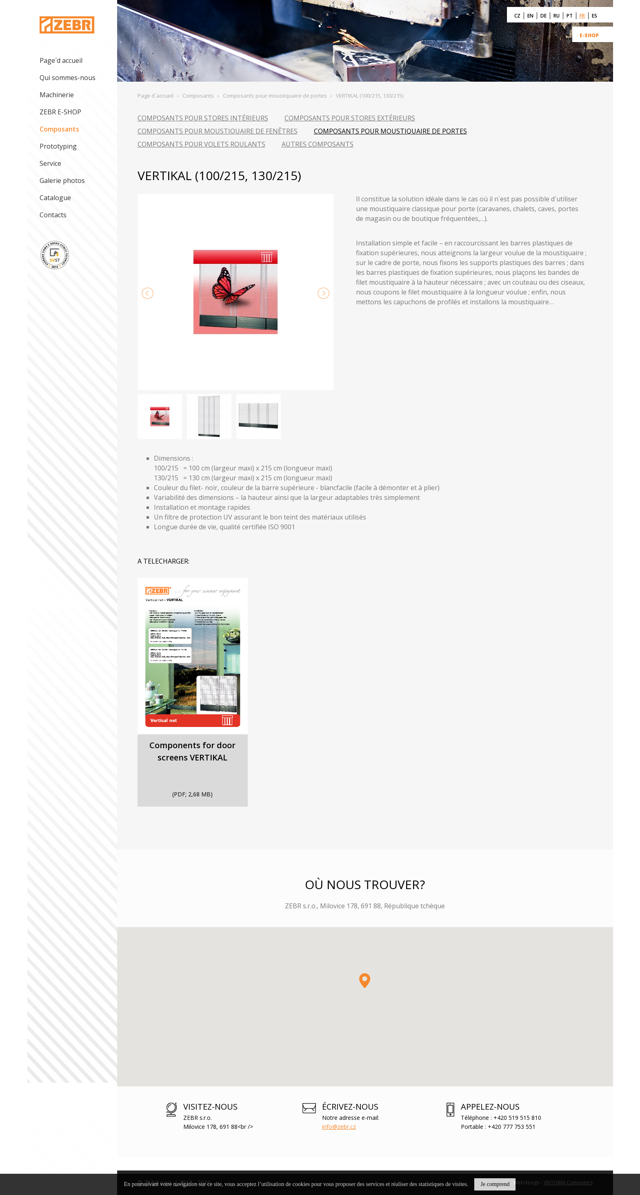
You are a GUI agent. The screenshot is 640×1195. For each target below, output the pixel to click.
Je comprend (494, 1184)
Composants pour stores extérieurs (349, 118)
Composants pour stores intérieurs (203, 118)
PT (570, 15)
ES (594, 15)
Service (50, 163)
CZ (517, 15)
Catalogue (55, 197)
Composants (59, 129)
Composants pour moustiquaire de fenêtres (218, 131)
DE (543, 15)
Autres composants (317, 144)
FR (582, 15)
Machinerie (57, 94)
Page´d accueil (61, 60)
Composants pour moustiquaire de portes (390, 131)
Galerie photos (62, 180)
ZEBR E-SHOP (60, 111)
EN (530, 15)
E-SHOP (589, 35)
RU (556, 15)
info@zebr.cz (339, 1126)
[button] (364, 980)
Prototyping (58, 146)
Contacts (53, 214)
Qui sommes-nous (68, 77)
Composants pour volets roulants (201, 144)
